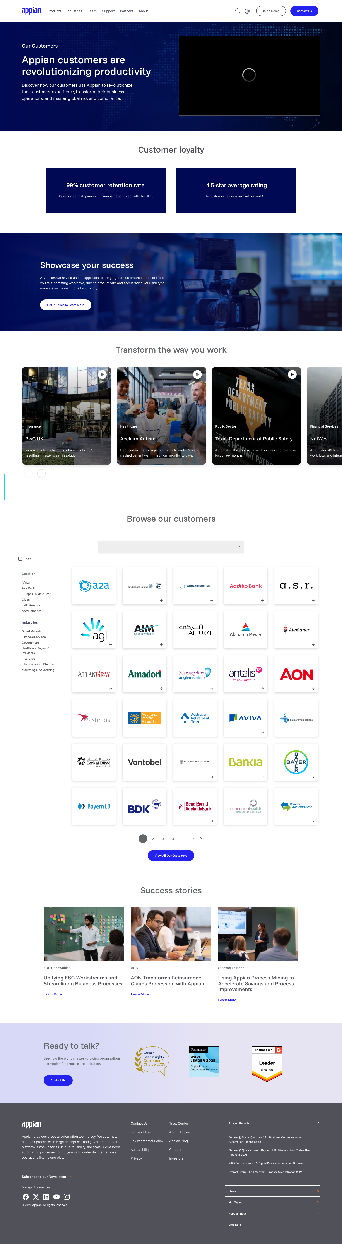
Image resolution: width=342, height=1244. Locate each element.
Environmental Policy (147, 1141)
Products (54, 11)
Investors (176, 1158)
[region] (249, 76)
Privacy (136, 1158)
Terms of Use (141, 1132)
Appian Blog (178, 1141)
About (143, 11)
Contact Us (139, 1123)
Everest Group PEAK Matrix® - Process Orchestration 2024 (265, 1172)
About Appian (179, 1132)
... (183, 839)
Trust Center (178, 1123)
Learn (92, 11)
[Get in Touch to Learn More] (65, 304)
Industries (74, 11)
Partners (126, 11)
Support (108, 11)
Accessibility (140, 1149)
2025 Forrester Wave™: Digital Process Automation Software (266, 1163)
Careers (175, 1149)
